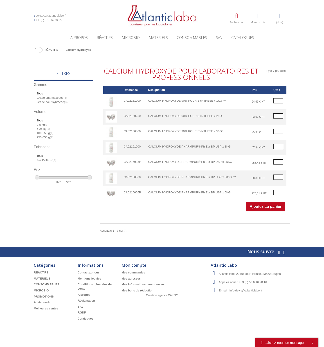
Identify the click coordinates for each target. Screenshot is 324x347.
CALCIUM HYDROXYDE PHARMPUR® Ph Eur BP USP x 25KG (190, 161)
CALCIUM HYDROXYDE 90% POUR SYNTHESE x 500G (185, 131)
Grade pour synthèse (52, 102)
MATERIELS (158, 37)
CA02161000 (132, 146)
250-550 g (45, 137)
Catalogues (242, 37)
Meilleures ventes (46, 308)
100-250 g (45, 133)
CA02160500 (132, 177)
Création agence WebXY (162, 334)
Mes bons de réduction (137, 290)
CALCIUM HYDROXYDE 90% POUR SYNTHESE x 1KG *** (187, 100)
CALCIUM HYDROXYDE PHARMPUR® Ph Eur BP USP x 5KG (189, 192)
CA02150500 (132, 131)
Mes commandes (133, 272)
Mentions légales (89, 278)
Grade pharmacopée (52, 97)
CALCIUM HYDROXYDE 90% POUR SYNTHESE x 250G (185, 116)
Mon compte (134, 265)
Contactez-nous (89, 272)
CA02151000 (132, 100)
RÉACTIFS (105, 37)
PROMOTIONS (44, 296)
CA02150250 (132, 116)
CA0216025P (132, 161)
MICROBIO (131, 37)
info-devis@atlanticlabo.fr (246, 290)
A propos (79, 37)
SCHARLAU (46, 159)
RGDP (82, 312)
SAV (219, 37)
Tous (40, 93)
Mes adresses (131, 278)
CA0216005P (132, 192)
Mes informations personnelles (143, 284)
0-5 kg (42, 124)
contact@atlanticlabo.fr (51, 15)
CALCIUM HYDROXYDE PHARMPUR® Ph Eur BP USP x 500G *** (192, 177)
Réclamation (86, 300)
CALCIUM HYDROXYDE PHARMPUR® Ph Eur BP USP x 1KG (189, 146)
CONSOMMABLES (192, 37)
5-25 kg (43, 128)
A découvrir (42, 302)
